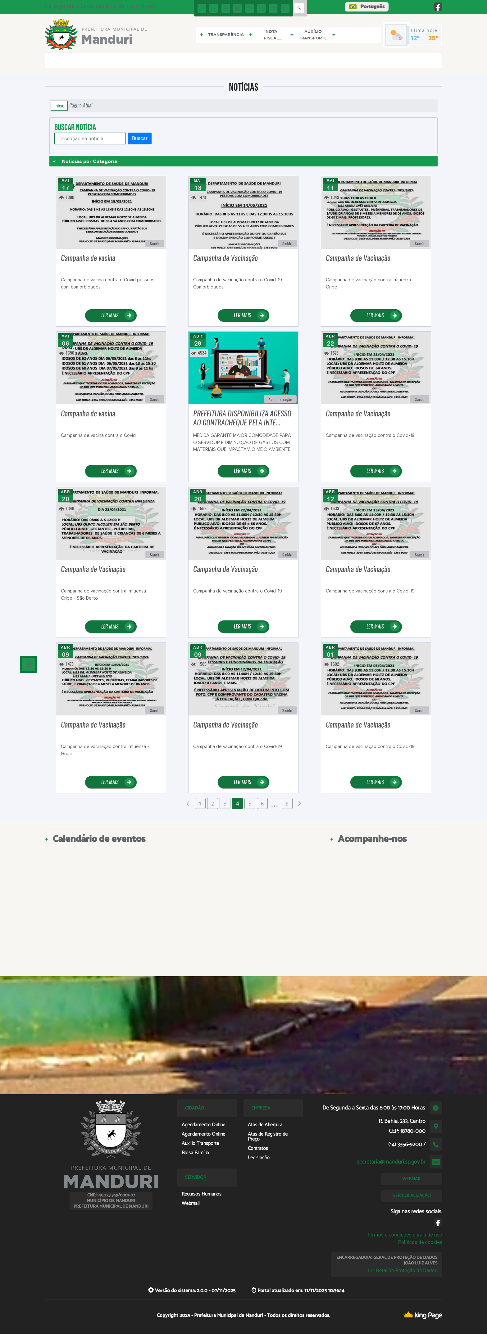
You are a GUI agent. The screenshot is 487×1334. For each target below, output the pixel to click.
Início (59, 105)
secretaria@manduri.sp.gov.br (391, 1162)
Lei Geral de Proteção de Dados (402, 1270)
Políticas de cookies (420, 1242)
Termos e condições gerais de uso (404, 1235)
